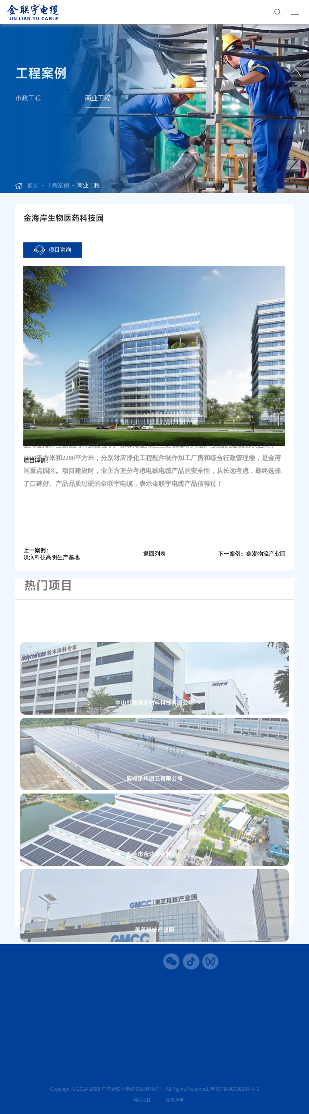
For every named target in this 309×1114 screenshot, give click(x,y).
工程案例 (58, 185)
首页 (32, 185)
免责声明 (175, 1100)
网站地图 (142, 1100)
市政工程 (28, 98)
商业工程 (98, 98)
